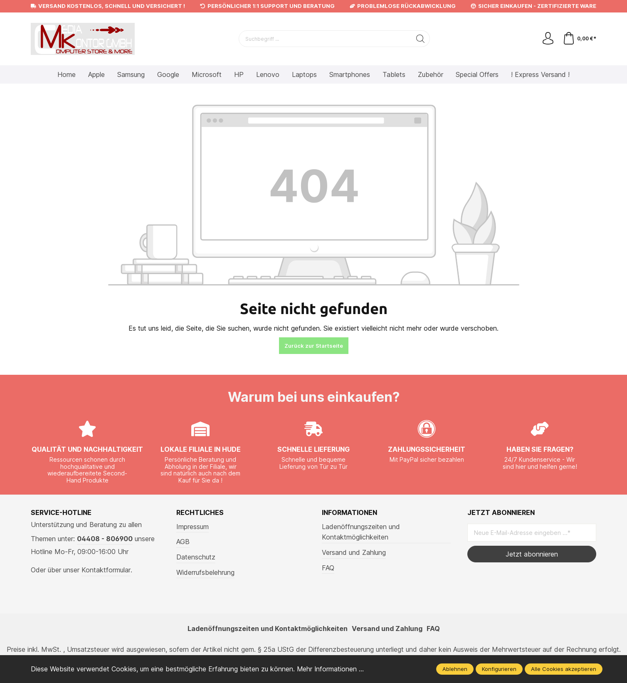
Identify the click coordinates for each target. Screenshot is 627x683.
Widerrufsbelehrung (205, 572)
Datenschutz (195, 557)
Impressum (192, 526)
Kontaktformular (106, 570)
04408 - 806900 (105, 539)
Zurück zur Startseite (313, 345)
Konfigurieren (499, 669)
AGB (183, 541)
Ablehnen (454, 669)
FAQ (328, 568)
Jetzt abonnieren (532, 554)
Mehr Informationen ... (331, 669)
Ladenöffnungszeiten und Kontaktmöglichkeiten (361, 532)
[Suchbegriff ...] (325, 38)
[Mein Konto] (548, 38)
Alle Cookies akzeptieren (563, 669)
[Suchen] (420, 38)
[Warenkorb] (579, 38)
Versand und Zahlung (354, 552)
